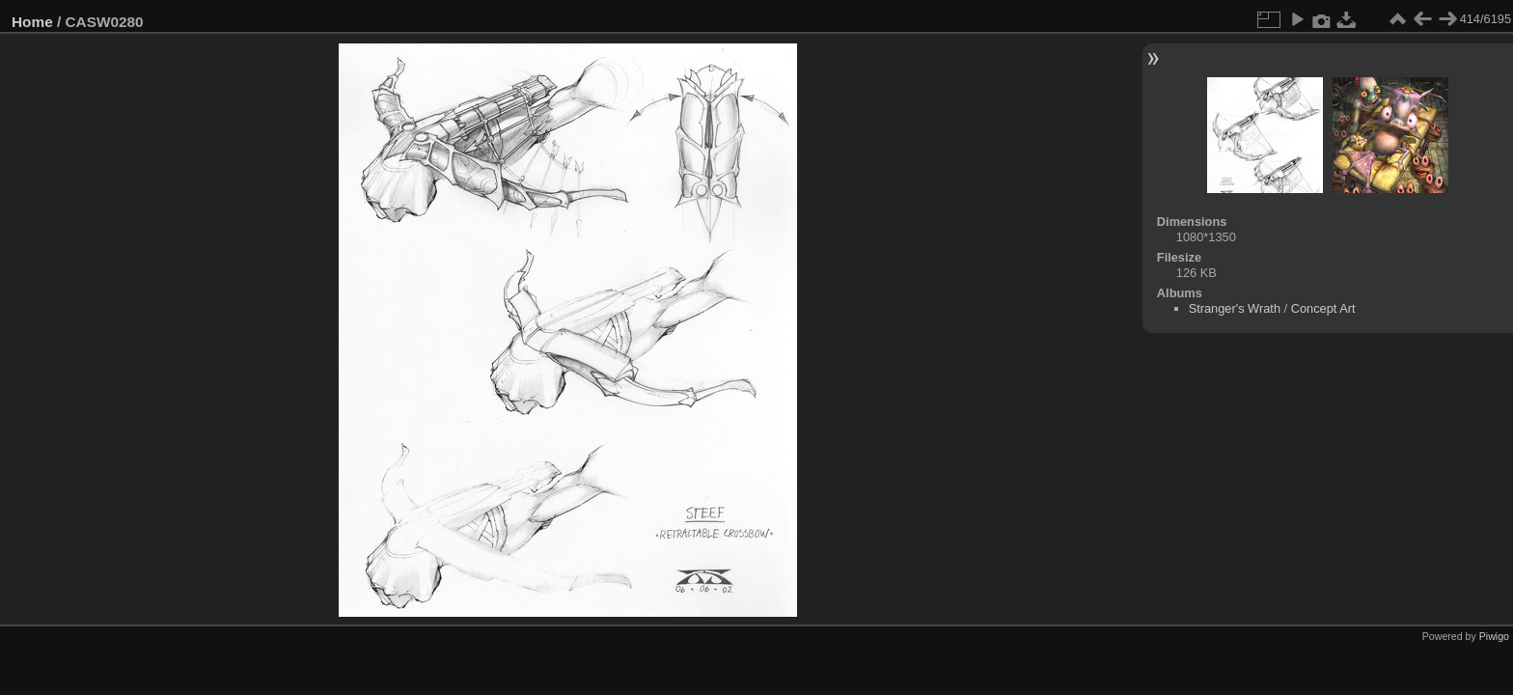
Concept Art (1323, 308)
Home (32, 22)
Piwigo (1494, 636)
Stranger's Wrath (1234, 308)
